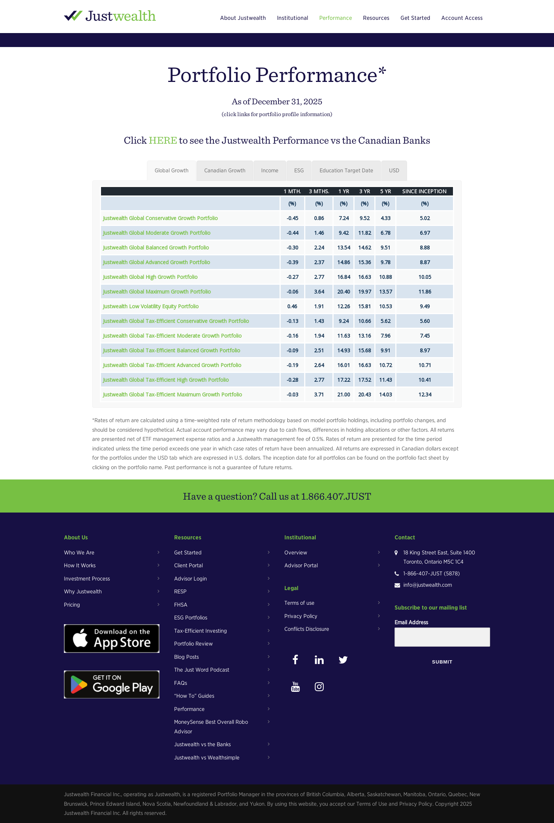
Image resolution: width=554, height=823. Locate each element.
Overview (295, 552)
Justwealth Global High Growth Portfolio (150, 276)
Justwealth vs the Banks (202, 744)
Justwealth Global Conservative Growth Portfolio (160, 218)
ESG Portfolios (190, 617)
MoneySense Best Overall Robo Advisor (211, 727)
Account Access (462, 18)
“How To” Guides (194, 696)
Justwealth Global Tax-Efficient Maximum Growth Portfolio (172, 394)
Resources (376, 18)
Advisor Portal (301, 565)
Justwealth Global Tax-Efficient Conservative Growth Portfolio (176, 320)
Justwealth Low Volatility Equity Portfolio (151, 306)
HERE (163, 140)
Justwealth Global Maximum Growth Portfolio (157, 291)
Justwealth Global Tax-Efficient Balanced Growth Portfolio (171, 350)
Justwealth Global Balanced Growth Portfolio (156, 247)
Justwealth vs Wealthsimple (207, 757)
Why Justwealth (83, 591)
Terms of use (299, 603)
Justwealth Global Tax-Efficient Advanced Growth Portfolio (172, 365)
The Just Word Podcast (201, 669)
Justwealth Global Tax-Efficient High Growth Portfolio (166, 379)
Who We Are (79, 552)
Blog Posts (186, 657)
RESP (180, 591)
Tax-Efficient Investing (200, 631)
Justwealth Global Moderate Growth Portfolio (157, 232)
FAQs (180, 683)
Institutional (292, 18)
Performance (335, 18)
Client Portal (188, 565)
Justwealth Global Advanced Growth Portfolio (156, 262)
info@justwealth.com (427, 585)
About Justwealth (243, 18)
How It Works (80, 565)
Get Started (415, 18)
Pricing (72, 604)
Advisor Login (190, 578)
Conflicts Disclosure (306, 629)
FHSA (180, 604)
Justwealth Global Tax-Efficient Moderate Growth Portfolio (172, 335)
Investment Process (87, 578)
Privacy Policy (300, 616)
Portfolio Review (193, 643)
